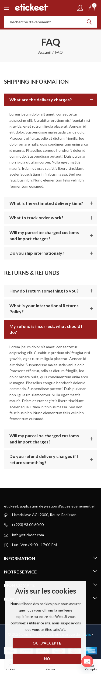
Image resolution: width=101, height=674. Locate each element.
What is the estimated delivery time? (46, 203)
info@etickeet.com (28, 534)
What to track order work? (36, 217)
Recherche (89, 22)
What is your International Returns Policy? (44, 308)
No (47, 658)
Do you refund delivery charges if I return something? (43, 459)
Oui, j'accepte (47, 643)
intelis (86, 634)
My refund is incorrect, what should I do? (45, 329)
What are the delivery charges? (40, 99)
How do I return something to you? (44, 290)
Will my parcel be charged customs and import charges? (44, 235)
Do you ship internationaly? (36, 252)
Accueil (44, 52)
